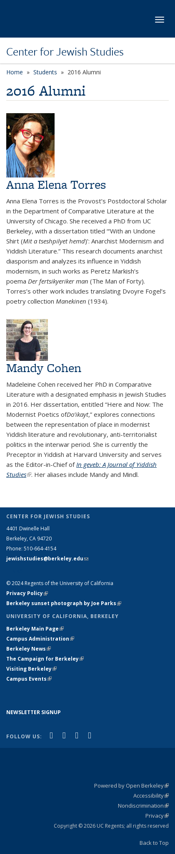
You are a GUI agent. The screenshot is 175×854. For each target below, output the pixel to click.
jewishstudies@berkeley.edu (47, 558)
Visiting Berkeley (31, 668)
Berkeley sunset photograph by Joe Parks (63, 603)
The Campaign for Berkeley (45, 658)
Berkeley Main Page (35, 628)
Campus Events (29, 678)
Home (14, 72)
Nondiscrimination (143, 805)
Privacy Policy (27, 593)
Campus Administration (40, 638)
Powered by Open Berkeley (131, 785)
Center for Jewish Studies (65, 51)
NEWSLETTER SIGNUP (33, 712)
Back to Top (154, 842)
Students (45, 72)
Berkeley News (28, 648)
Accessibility (151, 795)
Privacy (157, 815)
